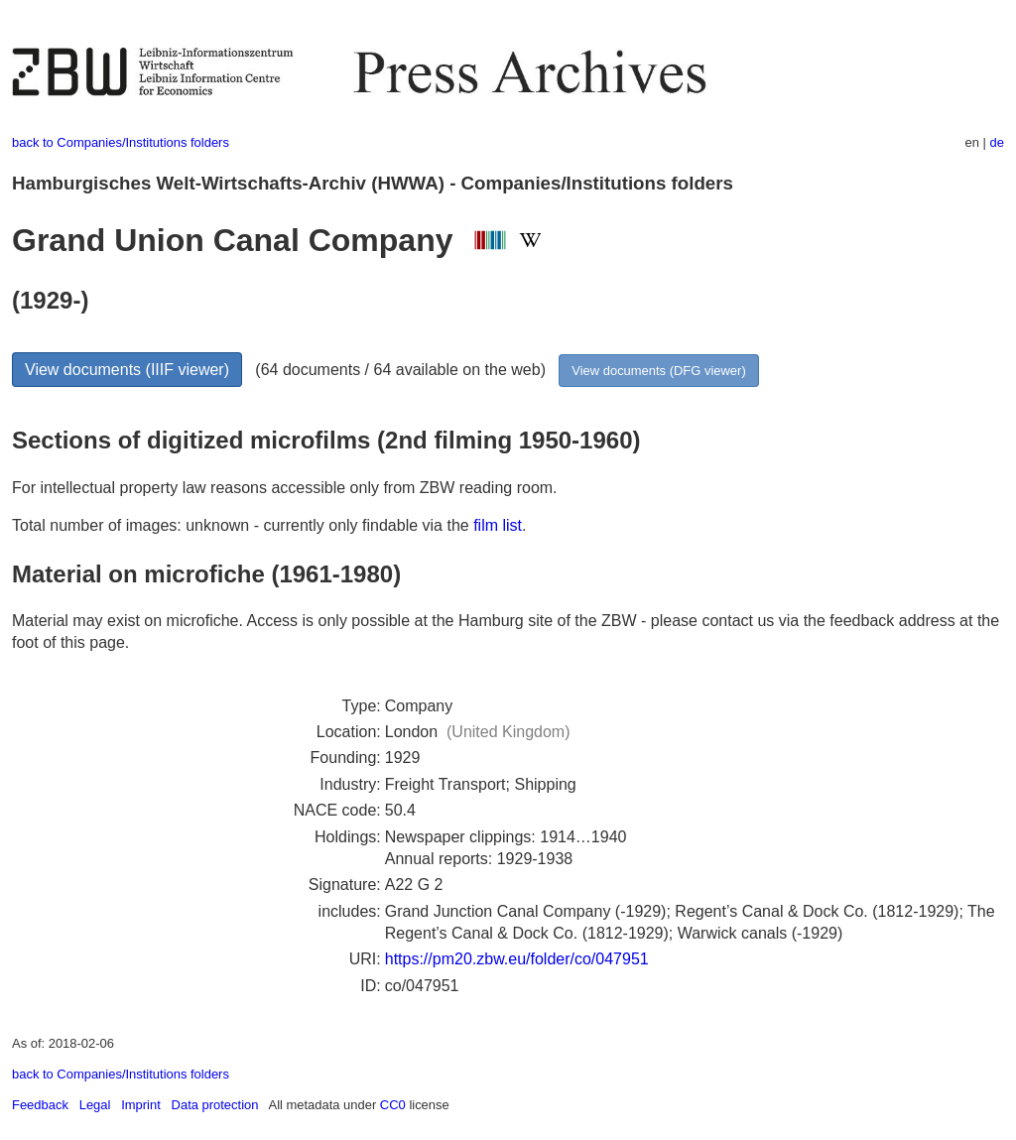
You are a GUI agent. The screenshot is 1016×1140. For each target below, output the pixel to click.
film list (497, 525)
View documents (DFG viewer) (658, 370)
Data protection (215, 1104)
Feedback (40, 1104)
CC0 (393, 1104)
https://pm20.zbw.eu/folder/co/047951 (517, 958)
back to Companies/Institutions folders (120, 142)
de (997, 142)
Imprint (141, 1104)
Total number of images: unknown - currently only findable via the (242, 525)
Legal (95, 1104)
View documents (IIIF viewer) (127, 369)
